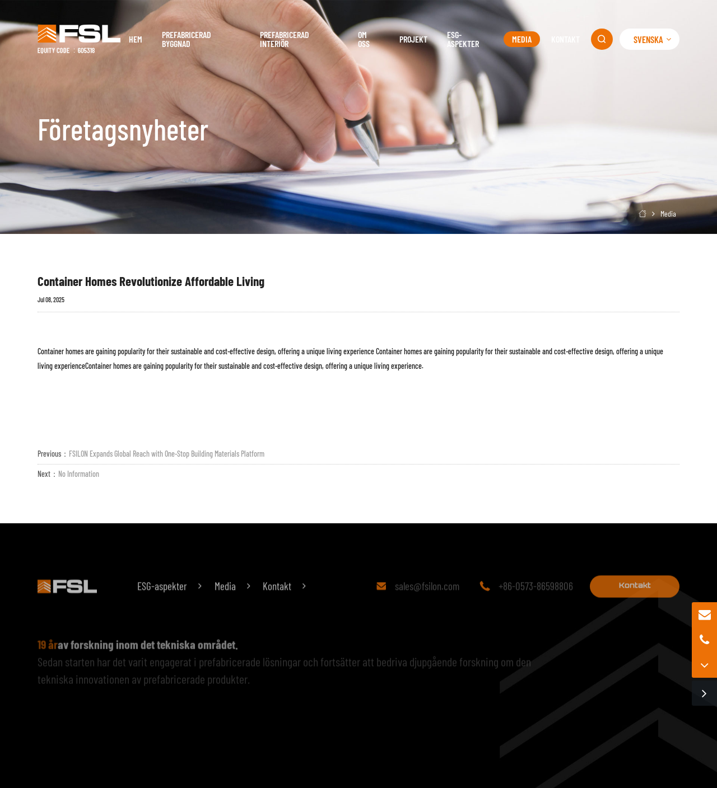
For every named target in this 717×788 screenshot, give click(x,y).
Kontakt (565, 39)
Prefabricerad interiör (284, 39)
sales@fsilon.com (427, 597)
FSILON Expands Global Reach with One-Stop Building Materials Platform (166, 453)
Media (522, 39)
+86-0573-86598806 (536, 597)
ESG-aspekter (463, 39)
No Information (78, 474)
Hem (135, 39)
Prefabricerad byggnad (186, 39)
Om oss (364, 39)
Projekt (413, 39)
